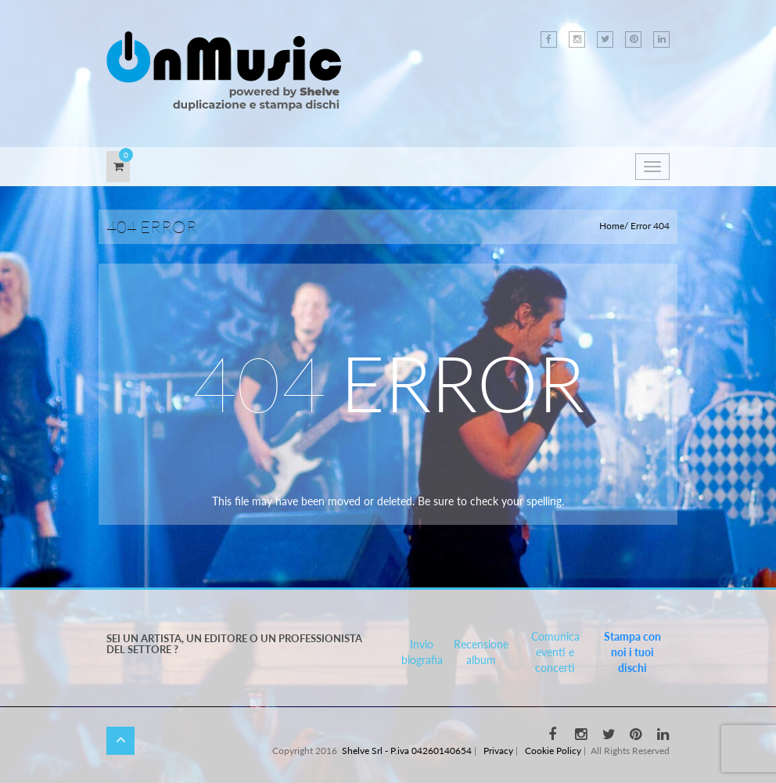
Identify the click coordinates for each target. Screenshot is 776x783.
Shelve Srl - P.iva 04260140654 (407, 750)
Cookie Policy (553, 750)
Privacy (498, 750)
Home (611, 226)
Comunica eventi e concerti (555, 652)
